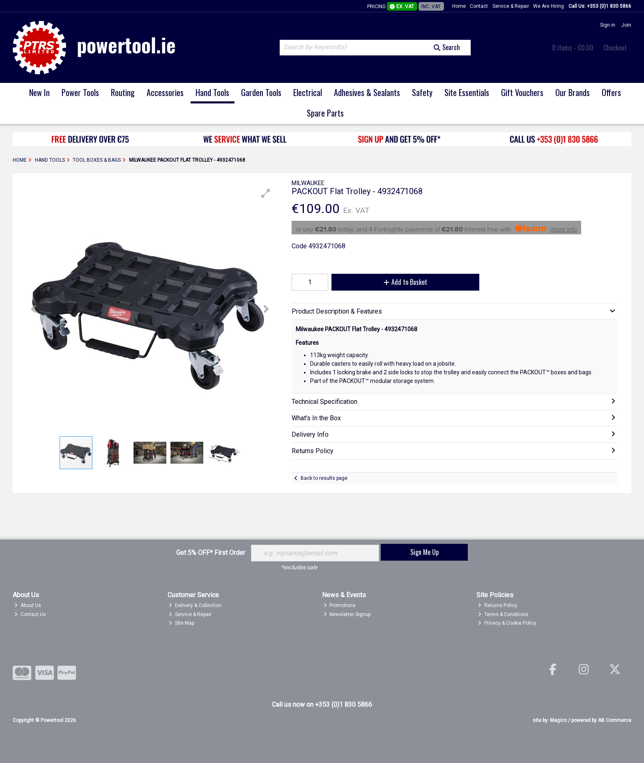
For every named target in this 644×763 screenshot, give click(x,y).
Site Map (181, 623)
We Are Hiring (548, 6)
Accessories (165, 92)
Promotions (340, 605)
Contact (479, 6)
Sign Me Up (424, 552)
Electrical (307, 92)
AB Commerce (614, 720)
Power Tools (80, 92)
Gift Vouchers (522, 92)
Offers (611, 92)
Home (459, 6)
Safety (422, 92)
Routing (123, 92)
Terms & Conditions (503, 614)
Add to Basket (405, 282)
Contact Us (30, 614)
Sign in (607, 25)
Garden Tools (261, 92)
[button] (265, 193)
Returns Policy (497, 605)
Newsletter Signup (347, 614)
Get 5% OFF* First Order (210, 553)
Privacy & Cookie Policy (507, 623)
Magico (558, 720)
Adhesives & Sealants (367, 92)
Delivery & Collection (195, 605)
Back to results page (324, 478)
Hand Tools (212, 92)
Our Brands (572, 92)
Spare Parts (325, 113)
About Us (27, 605)
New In (39, 92)
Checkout (615, 48)
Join (626, 25)
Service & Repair (510, 6)
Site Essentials (466, 92)
